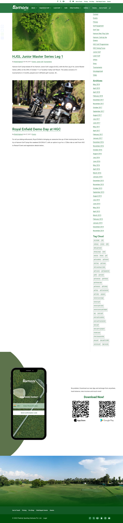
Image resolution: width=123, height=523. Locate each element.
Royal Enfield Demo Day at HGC (36, 129)
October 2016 (97, 150)
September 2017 (98, 111)
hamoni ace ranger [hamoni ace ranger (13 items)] (99, 298)
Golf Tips (96, 30)
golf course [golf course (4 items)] (97, 271)
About (33, 8)
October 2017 (97, 107)
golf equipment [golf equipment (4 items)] (105, 271)
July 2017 (96, 119)
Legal (45, 518)
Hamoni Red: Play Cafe (101, 33)
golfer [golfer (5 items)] (95, 275)
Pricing (86, 1)
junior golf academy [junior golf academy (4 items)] (99, 317)
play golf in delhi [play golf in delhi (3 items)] (104, 340)
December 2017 (98, 100)
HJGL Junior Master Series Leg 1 (37, 57)
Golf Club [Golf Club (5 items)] (96, 263)
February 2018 (98, 96)
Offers (95, 60)
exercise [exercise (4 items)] (96, 255)
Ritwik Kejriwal (18, 61)
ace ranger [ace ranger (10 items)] (96, 240)
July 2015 (96, 200)
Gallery (86, 8)
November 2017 (98, 104)
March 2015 (97, 215)
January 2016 (97, 177)
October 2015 (97, 188)
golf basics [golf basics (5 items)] (105, 259)
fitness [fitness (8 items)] (101, 255)
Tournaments (48, 61)
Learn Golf (57, 8)
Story (95, 63)
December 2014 (98, 227)
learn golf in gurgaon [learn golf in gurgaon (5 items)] (99, 328)
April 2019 (96, 88)
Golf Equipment (98, 26)
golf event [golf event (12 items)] (101, 275)
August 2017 (97, 115)
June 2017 (96, 123)
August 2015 (97, 196)
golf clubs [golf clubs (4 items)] (103, 263)
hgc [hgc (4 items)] (95, 313)
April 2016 (96, 169)
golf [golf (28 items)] (106, 255)
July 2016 (96, 157)
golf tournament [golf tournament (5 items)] (104, 290)
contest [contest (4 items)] (102, 244)
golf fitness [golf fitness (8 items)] (105, 278)
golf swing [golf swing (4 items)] (104, 286)
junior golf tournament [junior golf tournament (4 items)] (100, 321)
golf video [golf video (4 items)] (96, 294)
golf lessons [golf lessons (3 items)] (97, 286)
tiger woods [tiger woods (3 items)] (105, 344)
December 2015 (98, 181)
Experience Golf (44, 8)
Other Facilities (74, 8)
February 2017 (98, 134)
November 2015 (98, 184)
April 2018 (96, 92)
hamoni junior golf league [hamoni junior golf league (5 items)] (100, 309)
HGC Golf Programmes (100, 44)
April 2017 (96, 131)
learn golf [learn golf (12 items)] (96, 325)
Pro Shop (91, 1)
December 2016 (98, 142)
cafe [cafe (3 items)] (102, 240)
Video (95, 75)
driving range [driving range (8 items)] (97, 251)
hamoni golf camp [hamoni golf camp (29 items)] (98, 305)
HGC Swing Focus (99, 48)
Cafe (65, 8)
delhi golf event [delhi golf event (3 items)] (98, 248)
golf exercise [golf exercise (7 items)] (97, 278)
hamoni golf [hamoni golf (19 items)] (97, 301)
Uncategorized (98, 71)
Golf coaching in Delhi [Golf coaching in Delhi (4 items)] (99, 267)
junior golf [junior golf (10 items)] (100, 313)
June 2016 (96, 161)
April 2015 (96, 211)
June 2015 (96, 204)
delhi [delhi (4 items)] (107, 244)
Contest (95, 14)
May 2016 (96, 165)
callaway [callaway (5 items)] (96, 244)
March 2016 (97, 173)
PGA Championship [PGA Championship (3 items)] (99, 336)
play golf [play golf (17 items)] (96, 340)
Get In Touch (79, 1)
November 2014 (98, 231)
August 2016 (97, 154)
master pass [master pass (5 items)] (97, 332)
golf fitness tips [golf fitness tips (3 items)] (98, 282)
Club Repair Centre (101, 1)
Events (109, 1)
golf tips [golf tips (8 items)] (96, 290)
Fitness (95, 22)
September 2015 (98, 192)
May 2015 (96, 207)
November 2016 (98, 146)
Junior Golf (40, 61)
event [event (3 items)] (104, 251)
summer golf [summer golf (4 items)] (97, 344)
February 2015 (98, 219)
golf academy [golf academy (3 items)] (97, 259)
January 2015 (97, 223)
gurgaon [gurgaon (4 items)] (103, 294)
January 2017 (97, 138)
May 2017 (96, 127)
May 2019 (96, 84)
